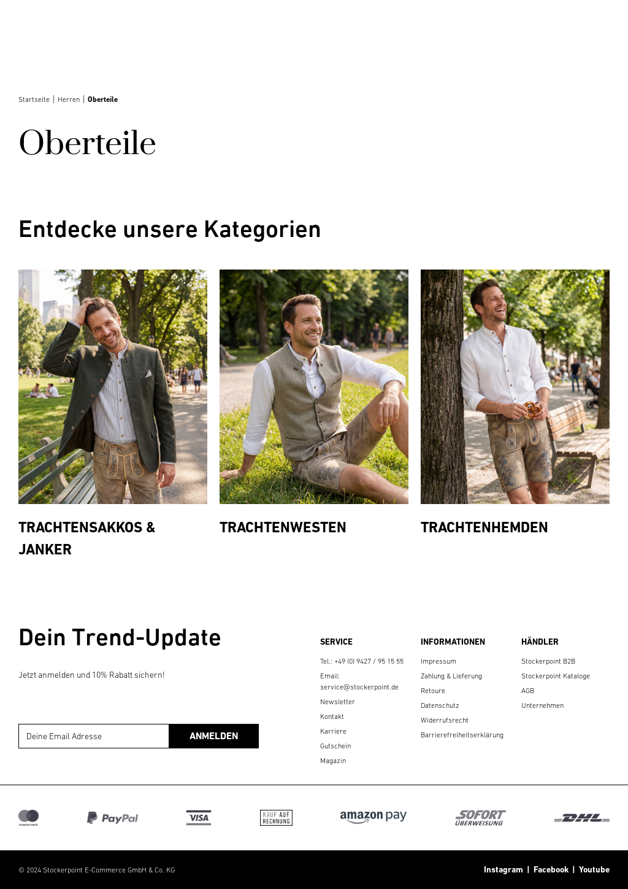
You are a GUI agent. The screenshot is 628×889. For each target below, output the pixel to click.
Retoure (433, 690)
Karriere (333, 731)
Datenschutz (440, 705)
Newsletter (337, 701)
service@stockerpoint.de (359, 687)
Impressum (438, 661)
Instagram (503, 869)
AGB (527, 690)
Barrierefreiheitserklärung (462, 735)
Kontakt (332, 716)
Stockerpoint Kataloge (555, 676)
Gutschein (335, 746)
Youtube (592, 869)
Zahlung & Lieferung (451, 676)
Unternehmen (542, 705)
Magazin (333, 760)
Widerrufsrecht (445, 720)
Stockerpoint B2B (548, 661)
